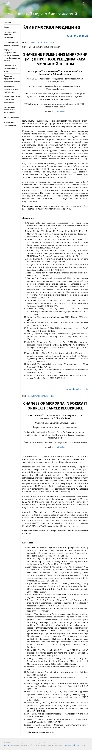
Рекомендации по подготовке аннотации (12, 99)
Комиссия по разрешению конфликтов (10, 110)
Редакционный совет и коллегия (11, 43)
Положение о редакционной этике (10, 68)
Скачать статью (77, 35)
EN (82, 5)
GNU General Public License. (75, 745)
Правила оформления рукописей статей (12, 79)
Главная (7, 22)
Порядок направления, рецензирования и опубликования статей (12, 55)
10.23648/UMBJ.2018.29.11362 (40, 42)
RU (82, 2)
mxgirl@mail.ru (58, 111)
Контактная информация (10, 123)
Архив (6, 27)
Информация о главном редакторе (10, 34)
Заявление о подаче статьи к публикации (11, 89)
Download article (77, 389)
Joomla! (6, 745)
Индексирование (11, 117)
